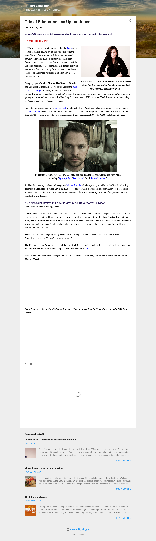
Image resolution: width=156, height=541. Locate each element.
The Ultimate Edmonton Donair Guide (44, 468)
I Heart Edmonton (37, 6)
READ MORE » (123, 460)
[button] (129, 21)
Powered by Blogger (78, 529)
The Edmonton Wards (36, 497)
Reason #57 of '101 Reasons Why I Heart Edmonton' (50, 439)
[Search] (134, 6)
